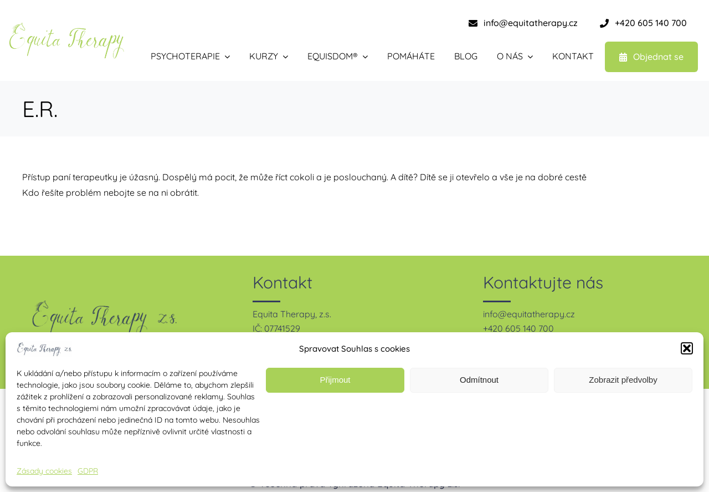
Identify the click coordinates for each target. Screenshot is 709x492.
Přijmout (335, 379)
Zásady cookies (44, 471)
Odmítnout (479, 379)
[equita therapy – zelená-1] (66, 26)
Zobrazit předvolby (623, 379)
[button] (686, 348)
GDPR (88, 471)
